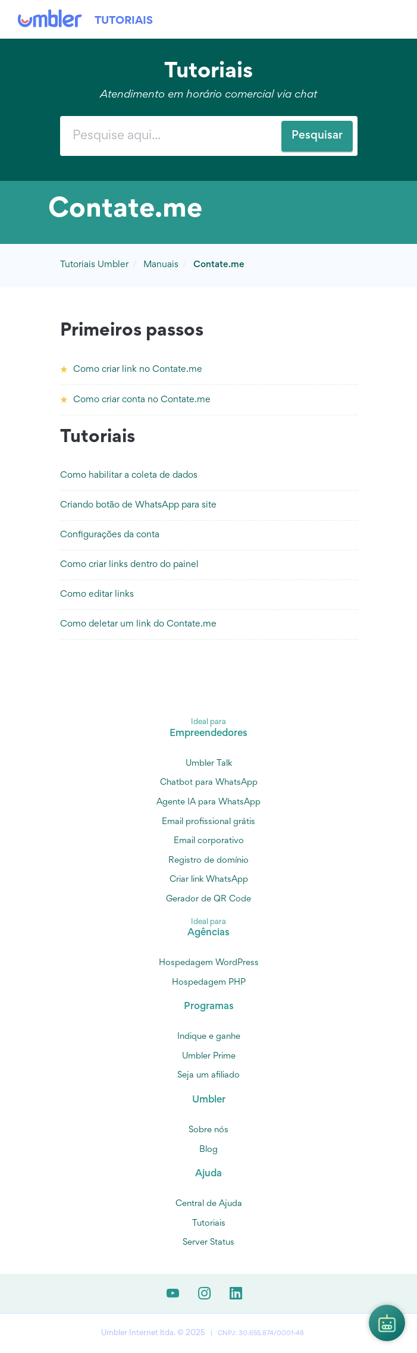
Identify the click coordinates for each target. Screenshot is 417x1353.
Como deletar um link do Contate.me (138, 624)
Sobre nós (208, 1130)
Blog (208, 1150)
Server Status (208, 1242)
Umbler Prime (209, 1056)
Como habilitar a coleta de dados (128, 475)
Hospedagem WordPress (209, 963)
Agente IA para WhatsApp (208, 802)
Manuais (160, 265)
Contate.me (218, 265)
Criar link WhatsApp (209, 880)
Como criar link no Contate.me (137, 369)
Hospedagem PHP (209, 982)
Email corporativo (209, 841)
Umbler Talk (209, 764)
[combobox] (209, 136)
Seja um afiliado (208, 1075)
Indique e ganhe (208, 1037)
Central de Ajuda (208, 1204)
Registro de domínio (208, 861)
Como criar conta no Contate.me (142, 400)
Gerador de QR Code (208, 899)
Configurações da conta (109, 535)
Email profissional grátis (208, 822)
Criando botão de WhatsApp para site (138, 505)
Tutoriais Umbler (94, 265)
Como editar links (97, 594)
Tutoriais (124, 21)
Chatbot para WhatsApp (209, 783)
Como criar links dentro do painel (129, 564)
